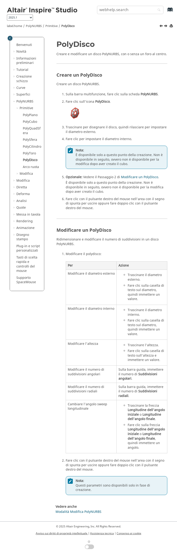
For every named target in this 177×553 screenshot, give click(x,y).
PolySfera (30, 139)
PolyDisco (68, 26)
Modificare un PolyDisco (139, 177)
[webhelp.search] (157, 10)
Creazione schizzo (24, 79)
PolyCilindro (32, 146)
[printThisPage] (172, 26)
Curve (20, 87)
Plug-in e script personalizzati (28, 248)
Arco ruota (31, 167)
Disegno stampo (22, 237)
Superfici (23, 94)
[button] (14, 45)
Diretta (21, 187)
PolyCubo (30, 121)
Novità (21, 51)
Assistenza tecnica (102, 533)
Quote (21, 207)
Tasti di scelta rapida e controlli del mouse (26, 264)
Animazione (25, 227)
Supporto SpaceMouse (26, 280)
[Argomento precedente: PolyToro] (161, 26)
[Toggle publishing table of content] (10, 38)
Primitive (51, 26)
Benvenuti (24, 44)
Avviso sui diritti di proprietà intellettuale (62, 533)
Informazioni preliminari (26, 61)
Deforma (23, 194)
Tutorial (22, 69)
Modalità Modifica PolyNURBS (78, 511)
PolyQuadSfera (32, 130)
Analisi (21, 200)
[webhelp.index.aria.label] (165, 11)
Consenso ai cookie (129, 533)
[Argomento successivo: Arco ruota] (166, 26)
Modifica (26, 173)
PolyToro (29, 153)
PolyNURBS (34, 26)
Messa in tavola (28, 214)
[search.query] (130, 10)
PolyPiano (30, 115)
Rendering (24, 221)
